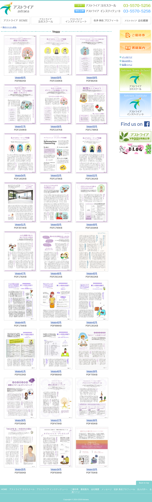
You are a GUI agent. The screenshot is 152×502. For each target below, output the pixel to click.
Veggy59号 (56, 77)
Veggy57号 (20, 126)
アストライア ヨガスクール (22, 489)
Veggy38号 (20, 420)
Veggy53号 (56, 175)
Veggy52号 (91, 175)
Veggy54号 (20, 175)
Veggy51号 (20, 224)
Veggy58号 (91, 77)
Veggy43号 (56, 322)
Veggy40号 (56, 371)
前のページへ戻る (9, 27)
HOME (4, 489)
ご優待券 (74, 489)
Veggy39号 (91, 371)
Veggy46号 (56, 273)
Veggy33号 (91, 469)
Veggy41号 (20, 371)
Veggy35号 (20, 469)
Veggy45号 (91, 273)
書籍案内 (85, 489)
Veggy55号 (91, 126)
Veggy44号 (20, 322)
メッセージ (127, 57)
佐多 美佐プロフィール (124, 489)
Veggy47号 (20, 273)
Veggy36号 (91, 420)
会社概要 (95, 489)
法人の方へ (127, 61)
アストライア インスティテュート (52, 489)
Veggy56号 (56, 126)
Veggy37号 (56, 420)
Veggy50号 (56, 224)
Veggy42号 (91, 322)
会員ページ (127, 65)
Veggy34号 (56, 469)
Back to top (144, 483)
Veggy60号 (20, 77)
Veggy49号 (91, 224)
